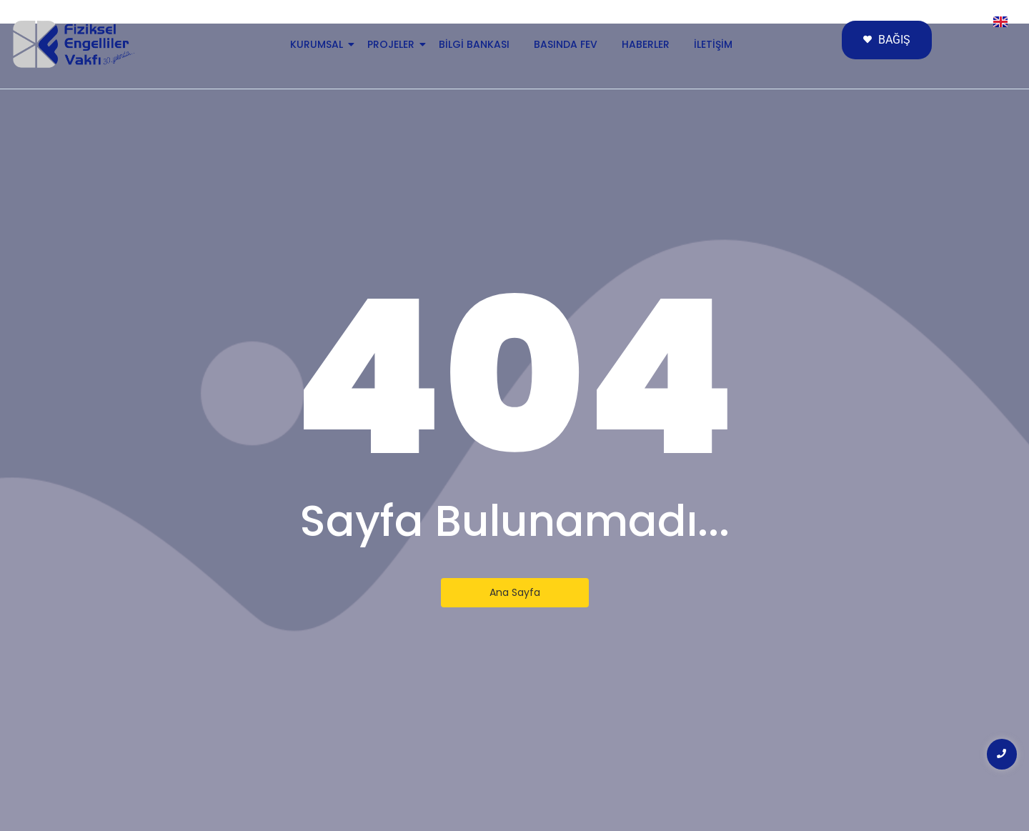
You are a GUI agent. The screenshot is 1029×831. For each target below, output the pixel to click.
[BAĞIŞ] (887, 40)
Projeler (393, 44)
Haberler (646, 44)
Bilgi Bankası (474, 44)
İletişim (713, 44)
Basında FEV (565, 44)
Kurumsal (319, 44)
